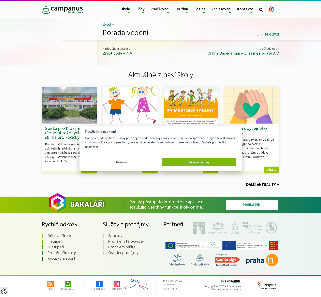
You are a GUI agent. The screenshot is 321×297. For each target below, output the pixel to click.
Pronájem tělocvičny (126, 242)
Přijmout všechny (198, 162)
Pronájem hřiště (122, 247)
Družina (181, 9)
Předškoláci (160, 9)
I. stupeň (55, 242)
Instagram (116, 286)
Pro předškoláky (61, 253)
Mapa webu (67, 286)
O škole (124, 9)
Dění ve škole (59, 236)
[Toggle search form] (261, 9)
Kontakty (245, 9)
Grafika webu (267, 286)
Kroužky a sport (61, 259)
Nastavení (122, 162)
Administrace (170, 285)
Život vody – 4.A (117, 53)
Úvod (107, 25)
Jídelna (199, 9)
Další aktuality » (262, 185)
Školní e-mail (170, 289)
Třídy (140, 9)
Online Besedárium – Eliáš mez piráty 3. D (243, 53)
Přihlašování (221, 9)
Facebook (99, 286)
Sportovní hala (121, 236)
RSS (50, 286)
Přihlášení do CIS (172, 281)
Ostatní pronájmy (123, 253)
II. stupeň (55, 247)
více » (271, 170)
